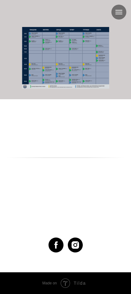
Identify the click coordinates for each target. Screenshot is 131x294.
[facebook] (56, 245)
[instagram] (75, 245)
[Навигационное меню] (118, 12)
